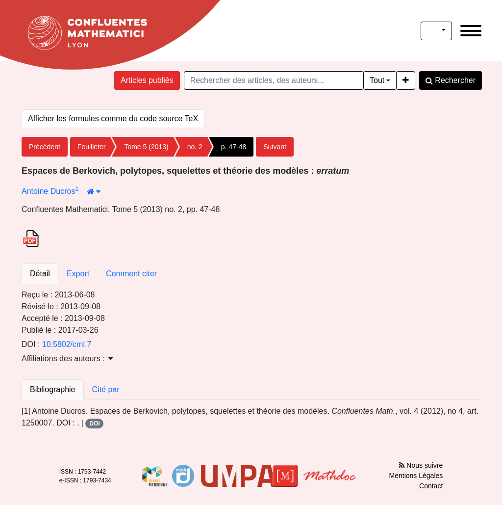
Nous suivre (421, 465)
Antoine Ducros (48, 191)
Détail (40, 273)
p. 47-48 (233, 147)
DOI (94, 423)
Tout (377, 80)
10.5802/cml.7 (67, 344)
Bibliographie (52, 389)
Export (78, 273)
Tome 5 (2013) (146, 147)
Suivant (274, 147)
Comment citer (131, 273)
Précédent (44, 147)
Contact (431, 486)
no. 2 (194, 147)
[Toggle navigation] (471, 31)
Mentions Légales (416, 475)
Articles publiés (147, 80)
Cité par (106, 389)
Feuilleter (91, 147)
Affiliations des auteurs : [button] (67, 358)
